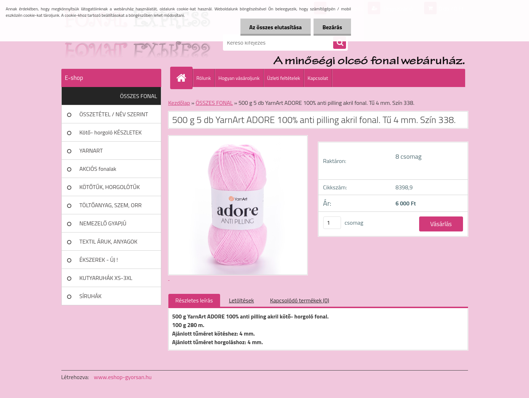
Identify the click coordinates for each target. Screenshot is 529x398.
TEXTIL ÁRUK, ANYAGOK (109, 241)
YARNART (91, 150)
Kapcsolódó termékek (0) (299, 300)
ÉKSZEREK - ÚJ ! (99, 259)
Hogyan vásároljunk (238, 78)
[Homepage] (184, 78)
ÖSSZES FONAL (138, 96)
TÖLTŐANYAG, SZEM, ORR (111, 205)
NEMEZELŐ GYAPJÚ (103, 223)
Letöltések (241, 300)
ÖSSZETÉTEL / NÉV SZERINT (114, 114)
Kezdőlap (179, 102)
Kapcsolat (317, 78)
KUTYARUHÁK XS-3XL (106, 278)
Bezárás (332, 27)
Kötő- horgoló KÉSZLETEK (111, 132)
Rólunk (204, 78)
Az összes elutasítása (275, 27)
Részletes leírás (194, 300)
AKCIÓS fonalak (98, 168)
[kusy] (332, 222)
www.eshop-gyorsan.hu (123, 377)
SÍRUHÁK (91, 296)
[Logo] (110, 42)
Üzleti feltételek (283, 78)
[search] (339, 43)
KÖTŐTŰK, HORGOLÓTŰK (110, 187)
